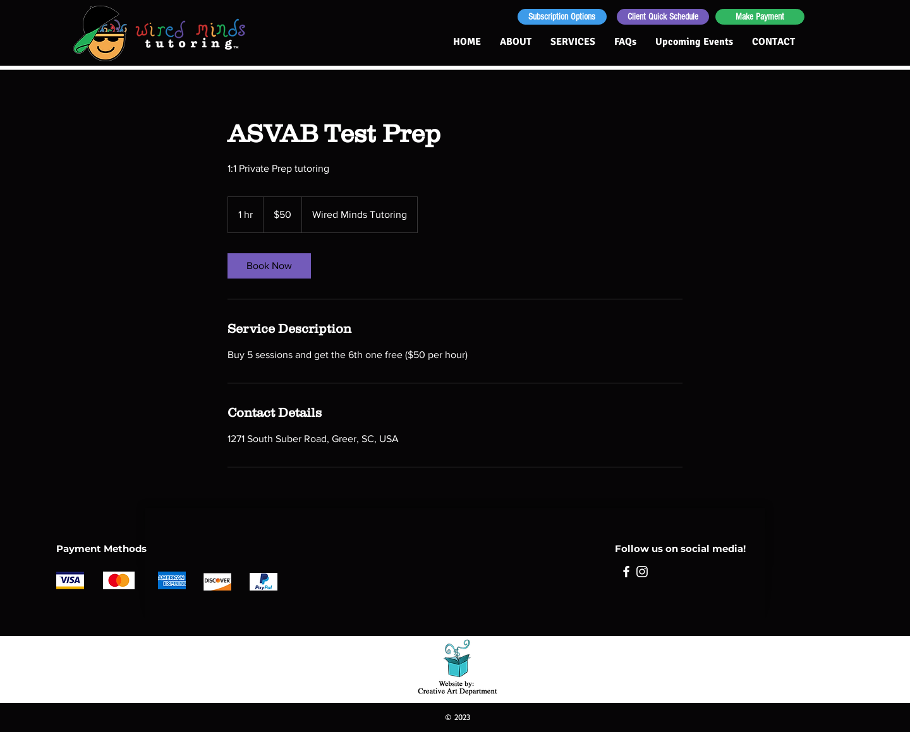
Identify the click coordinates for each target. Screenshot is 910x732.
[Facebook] (626, 571)
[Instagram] (642, 571)
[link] (269, 266)
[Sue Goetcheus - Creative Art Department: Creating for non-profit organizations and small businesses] (457, 665)
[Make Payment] (759, 17)
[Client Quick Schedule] (663, 17)
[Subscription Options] (562, 17)
